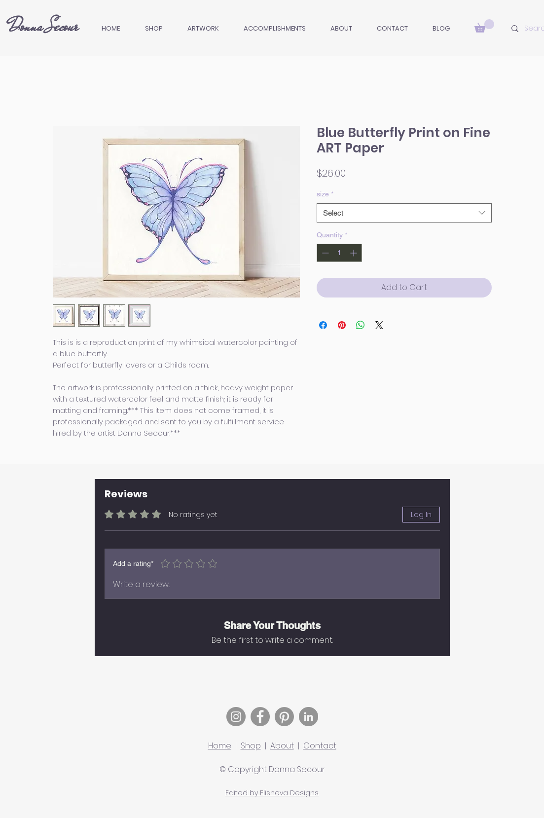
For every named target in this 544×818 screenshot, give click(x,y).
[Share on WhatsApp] (360, 325)
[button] (203, 28)
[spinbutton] (339, 252)
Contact (319, 745)
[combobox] (404, 213)
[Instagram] (236, 716)
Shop (251, 745)
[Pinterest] (284, 716)
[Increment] (354, 252)
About (282, 745)
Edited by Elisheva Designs (272, 793)
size (325, 194)
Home (219, 745)
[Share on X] (379, 325)
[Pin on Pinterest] (342, 325)
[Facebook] (260, 716)
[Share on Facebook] (323, 325)
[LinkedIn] (308, 716)
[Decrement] (324, 252)
